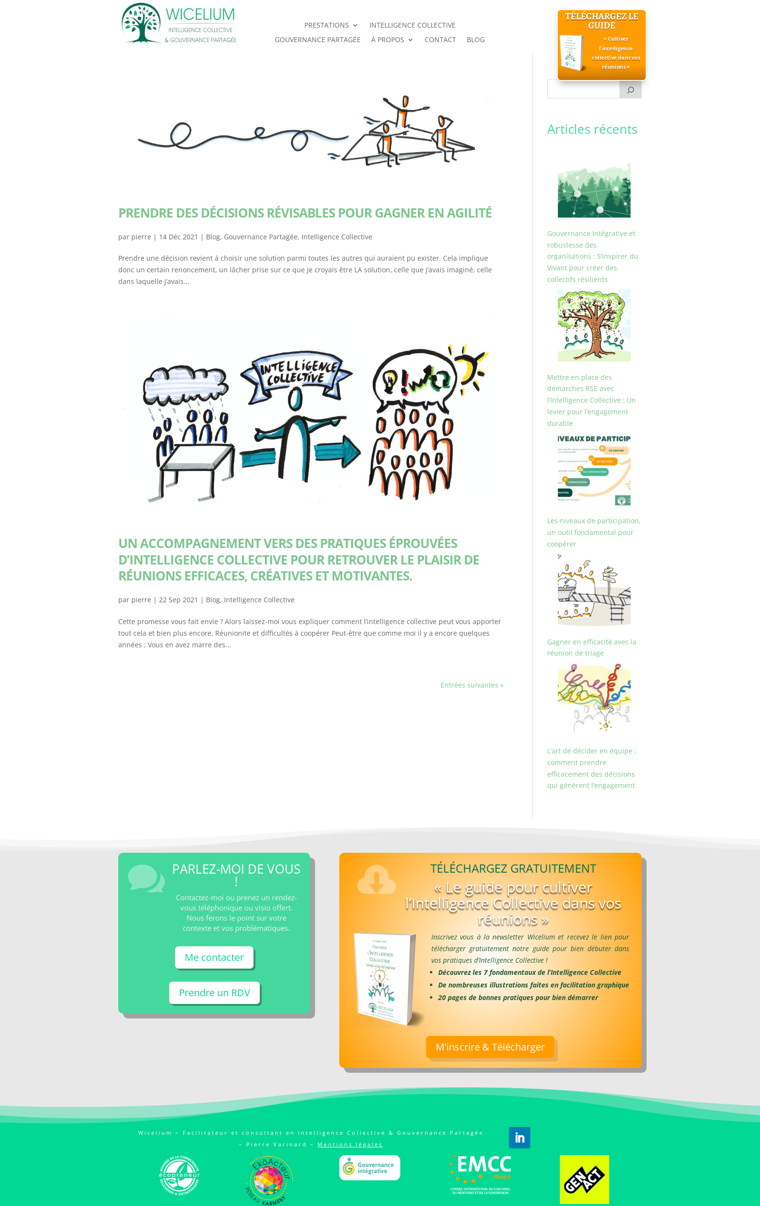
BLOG (476, 40)
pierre (141, 236)
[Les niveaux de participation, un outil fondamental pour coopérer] (594, 471)
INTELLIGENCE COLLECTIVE (412, 26)
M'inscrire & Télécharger (490, 1095)
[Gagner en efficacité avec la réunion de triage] (594, 591)
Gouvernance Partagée (261, 236)
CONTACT (440, 40)
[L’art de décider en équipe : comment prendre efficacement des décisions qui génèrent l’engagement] (594, 700)
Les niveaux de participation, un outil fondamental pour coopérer (594, 532)
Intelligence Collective (336, 236)
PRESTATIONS (326, 26)
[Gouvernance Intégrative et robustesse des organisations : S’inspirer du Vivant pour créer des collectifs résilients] (594, 183)
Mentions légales (350, 1144)
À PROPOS (387, 40)
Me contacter (214, 957)
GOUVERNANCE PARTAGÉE (318, 40)
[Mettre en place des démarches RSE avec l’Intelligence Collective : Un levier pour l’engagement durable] (594, 327)
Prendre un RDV (214, 992)
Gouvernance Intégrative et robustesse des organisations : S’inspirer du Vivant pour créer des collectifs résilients (592, 256)
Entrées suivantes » (472, 684)
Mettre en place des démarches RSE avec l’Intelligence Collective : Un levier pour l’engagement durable (591, 400)
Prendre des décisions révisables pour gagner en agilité (305, 212)
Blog (213, 236)
